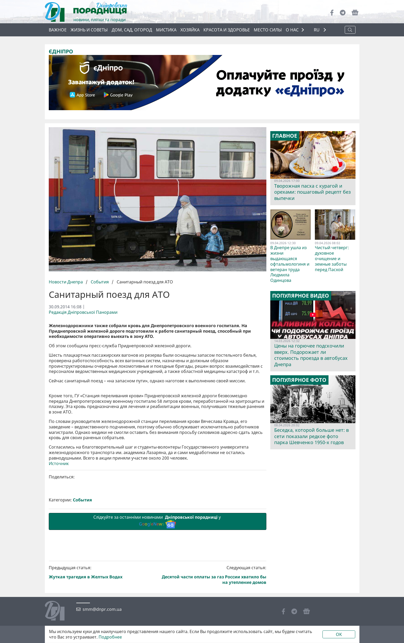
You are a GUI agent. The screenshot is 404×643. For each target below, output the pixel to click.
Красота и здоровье (226, 30)
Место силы (268, 30)
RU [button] (317, 30)
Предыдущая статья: (102, 572)
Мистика (166, 30)
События (100, 282)
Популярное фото (299, 380)
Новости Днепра (66, 282)
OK (339, 634)
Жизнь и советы (89, 30)
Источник (59, 463)
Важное (58, 30)
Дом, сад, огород (132, 30)
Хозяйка (190, 30)
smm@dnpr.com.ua (102, 609)
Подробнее (110, 637)
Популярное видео (300, 295)
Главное (284, 135)
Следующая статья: (212, 575)
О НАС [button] (292, 30)
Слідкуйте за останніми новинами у (157, 521)
